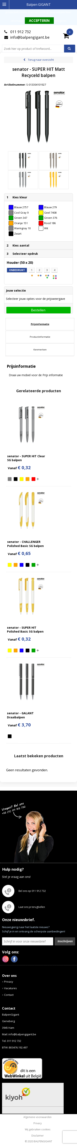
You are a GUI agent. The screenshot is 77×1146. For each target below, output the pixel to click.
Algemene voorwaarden (37, 1117)
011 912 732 (20, 31)
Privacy (8, 981)
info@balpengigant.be (29, 37)
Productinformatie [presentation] (40, 336)
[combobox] (34, 48)
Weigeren (60, 21)
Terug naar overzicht (41, 60)
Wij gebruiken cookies (37, 1129)
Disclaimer (37, 1135)
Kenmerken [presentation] (40, 349)
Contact (9, 995)
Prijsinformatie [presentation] (40, 324)
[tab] (40, 324)
